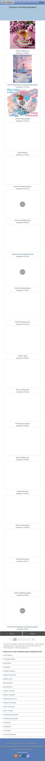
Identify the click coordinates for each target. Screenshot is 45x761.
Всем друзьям (25, 423)
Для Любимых (8, 683)
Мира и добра (25, 118)
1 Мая (25, 356)
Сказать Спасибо (9, 691)
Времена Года (7, 679)
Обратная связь (32, 743)
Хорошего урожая (25, 593)
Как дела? (25, 491)
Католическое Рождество (25, 254)
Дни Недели (7, 663)
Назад (12, 634)
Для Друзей (7, 726)
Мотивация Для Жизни (10, 714)
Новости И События (9, 703)
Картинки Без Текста (10, 699)
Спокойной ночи (25, 220)
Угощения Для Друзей (10, 718)
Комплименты (8, 687)
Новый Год (6, 722)
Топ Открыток (8, 655)
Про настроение (25, 288)
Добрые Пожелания (9, 675)
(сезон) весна (25, 525)
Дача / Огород (8, 710)
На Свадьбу (7, 730)
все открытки (7, 2)
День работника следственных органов (25, 626)
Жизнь (25, 152)
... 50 (32, 639)
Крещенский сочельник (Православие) (25, 84)
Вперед (32, 634)
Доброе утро (25, 51)
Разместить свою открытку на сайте (11, 746)
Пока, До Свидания (9, 734)
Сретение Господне (25, 186)
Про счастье (25, 559)
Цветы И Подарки (9, 706)
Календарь (6, 667)
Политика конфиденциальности (34, 746)
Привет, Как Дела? (9, 695)
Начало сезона (25, 322)
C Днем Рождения (9, 671)
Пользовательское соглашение (23, 749)
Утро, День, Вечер (9, 659)
